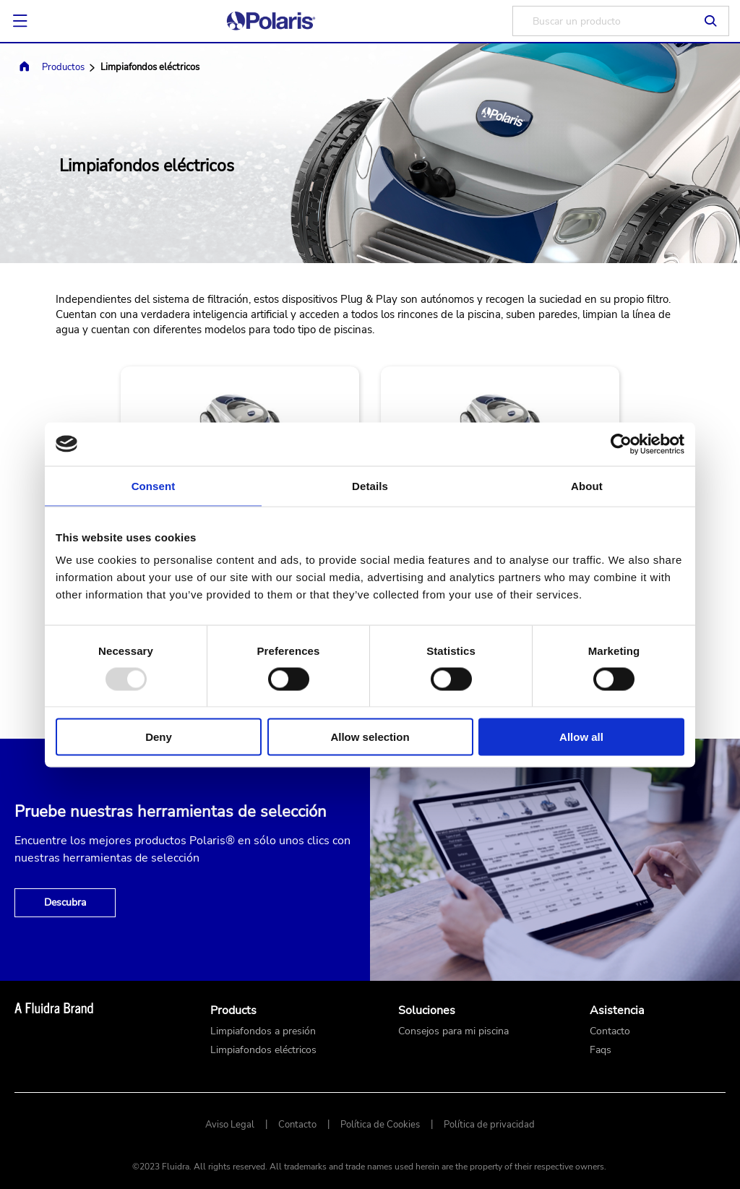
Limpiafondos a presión (263, 1031)
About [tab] (587, 485)
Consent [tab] (154, 485)
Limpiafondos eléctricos (263, 1050)
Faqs (600, 1050)
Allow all (581, 737)
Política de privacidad (489, 1124)
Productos (63, 67)
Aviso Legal (229, 1124)
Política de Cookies (380, 1124)
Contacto (610, 1031)
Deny (158, 737)
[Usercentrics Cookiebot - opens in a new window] (621, 444)
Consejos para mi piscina (453, 1031)
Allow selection (369, 737)
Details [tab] (370, 485)
